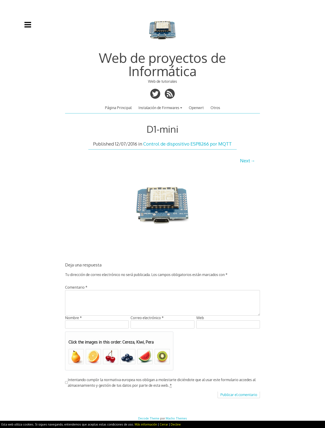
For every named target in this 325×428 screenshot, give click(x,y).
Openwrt (196, 107)
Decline (176, 424)
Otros (215, 107)
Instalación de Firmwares (158, 107)
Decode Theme (148, 418)
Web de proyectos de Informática (162, 64)
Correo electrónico (147, 317)
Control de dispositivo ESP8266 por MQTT (187, 144)
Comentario (76, 287)
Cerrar (164, 424)
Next (245, 160)
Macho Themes (176, 418)
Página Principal (118, 107)
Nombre (73, 317)
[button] (76, 356)
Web (200, 317)
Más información (146, 424)
